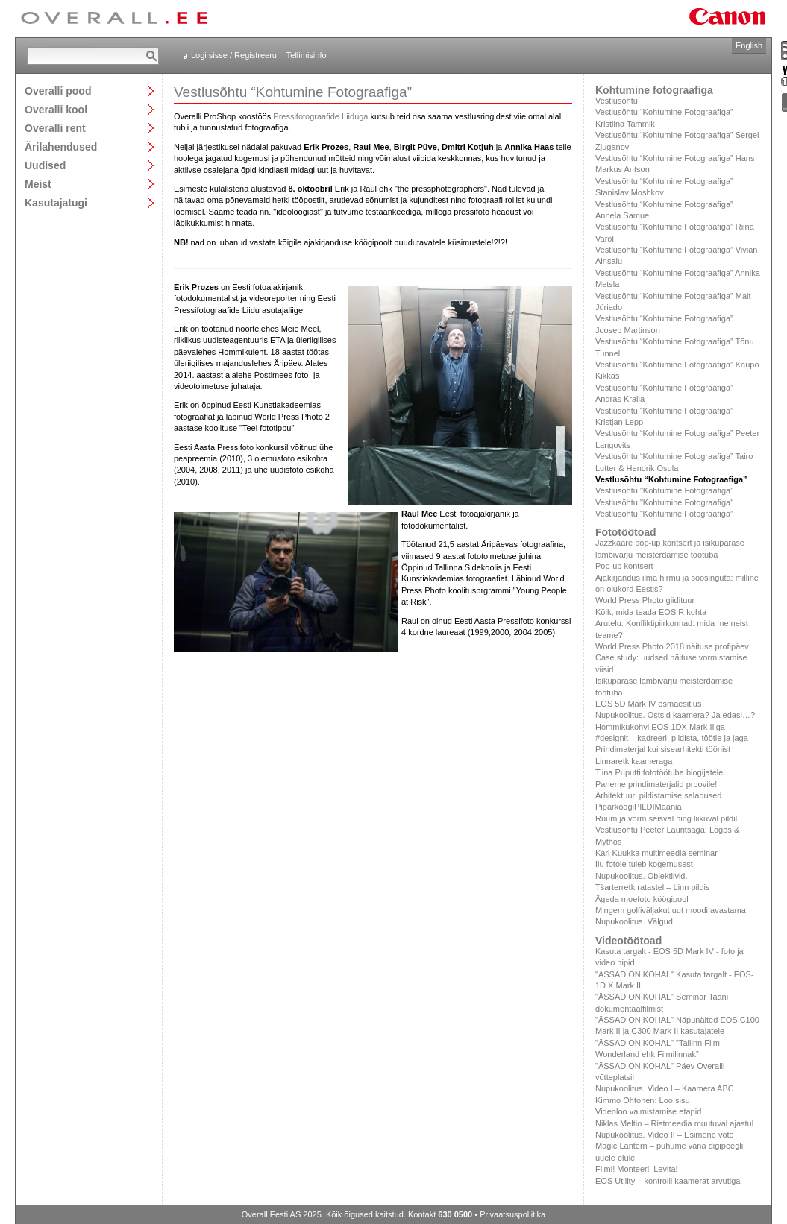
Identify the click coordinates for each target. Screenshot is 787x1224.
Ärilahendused (61, 146)
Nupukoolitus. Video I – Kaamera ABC (664, 1088)
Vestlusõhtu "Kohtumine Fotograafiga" (664, 490)
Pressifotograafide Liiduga (320, 116)
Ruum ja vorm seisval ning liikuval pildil (666, 818)
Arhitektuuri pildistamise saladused (658, 795)
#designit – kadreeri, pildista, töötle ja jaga (671, 738)
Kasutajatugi (56, 202)
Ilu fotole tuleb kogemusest (644, 863)
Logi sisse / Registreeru (234, 55)
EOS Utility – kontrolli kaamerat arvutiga (667, 1180)
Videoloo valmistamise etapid (648, 1111)
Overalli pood (58, 90)
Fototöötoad (625, 532)
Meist (38, 183)
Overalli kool (56, 109)
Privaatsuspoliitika (512, 1214)
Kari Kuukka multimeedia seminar (656, 852)
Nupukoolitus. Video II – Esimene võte (664, 1134)
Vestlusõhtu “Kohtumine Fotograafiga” (664, 513)
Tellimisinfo (306, 55)
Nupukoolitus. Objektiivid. (641, 875)
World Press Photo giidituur (644, 600)
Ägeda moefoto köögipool (642, 899)
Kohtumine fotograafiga (654, 90)
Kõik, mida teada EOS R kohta (650, 612)
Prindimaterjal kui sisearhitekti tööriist (662, 749)
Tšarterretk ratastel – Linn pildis (652, 887)
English (749, 45)
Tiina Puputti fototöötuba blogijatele (659, 772)
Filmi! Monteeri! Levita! (636, 1168)
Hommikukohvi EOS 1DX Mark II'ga (660, 726)
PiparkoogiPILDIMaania (638, 806)
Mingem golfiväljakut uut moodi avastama (670, 910)
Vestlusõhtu (616, 100)
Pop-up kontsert (624, 565)
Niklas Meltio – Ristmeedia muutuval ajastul (674, 1123)
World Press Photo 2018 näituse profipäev (672, 646)
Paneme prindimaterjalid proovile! (656, 784)
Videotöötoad (628, 941)
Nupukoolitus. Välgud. (635, 921)
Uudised (45, 165)
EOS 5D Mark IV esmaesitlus (648, 703)
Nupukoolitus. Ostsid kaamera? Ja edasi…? (675, 714)
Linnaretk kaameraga (633, 761)
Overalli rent (55, 127)
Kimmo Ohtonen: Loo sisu (642, 1100)
